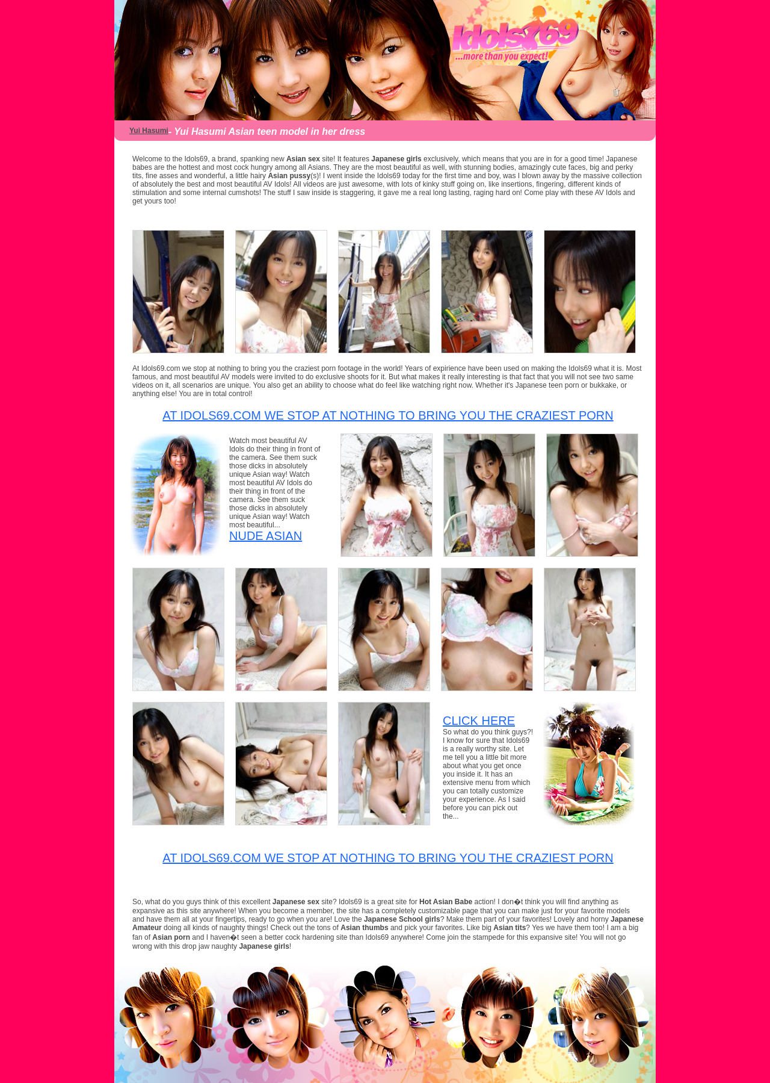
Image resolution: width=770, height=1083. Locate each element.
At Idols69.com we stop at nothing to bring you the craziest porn (387, 415)
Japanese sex (297, 902)
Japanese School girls (402, 919)
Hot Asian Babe (447, 902)
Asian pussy (289, 176)
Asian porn (171, 937)
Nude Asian (265, 535)
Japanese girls (396, 159)
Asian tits (509, 927)
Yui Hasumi (148, 130)
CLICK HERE (479, 720)
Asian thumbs (364, 927)
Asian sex (303, 159)
